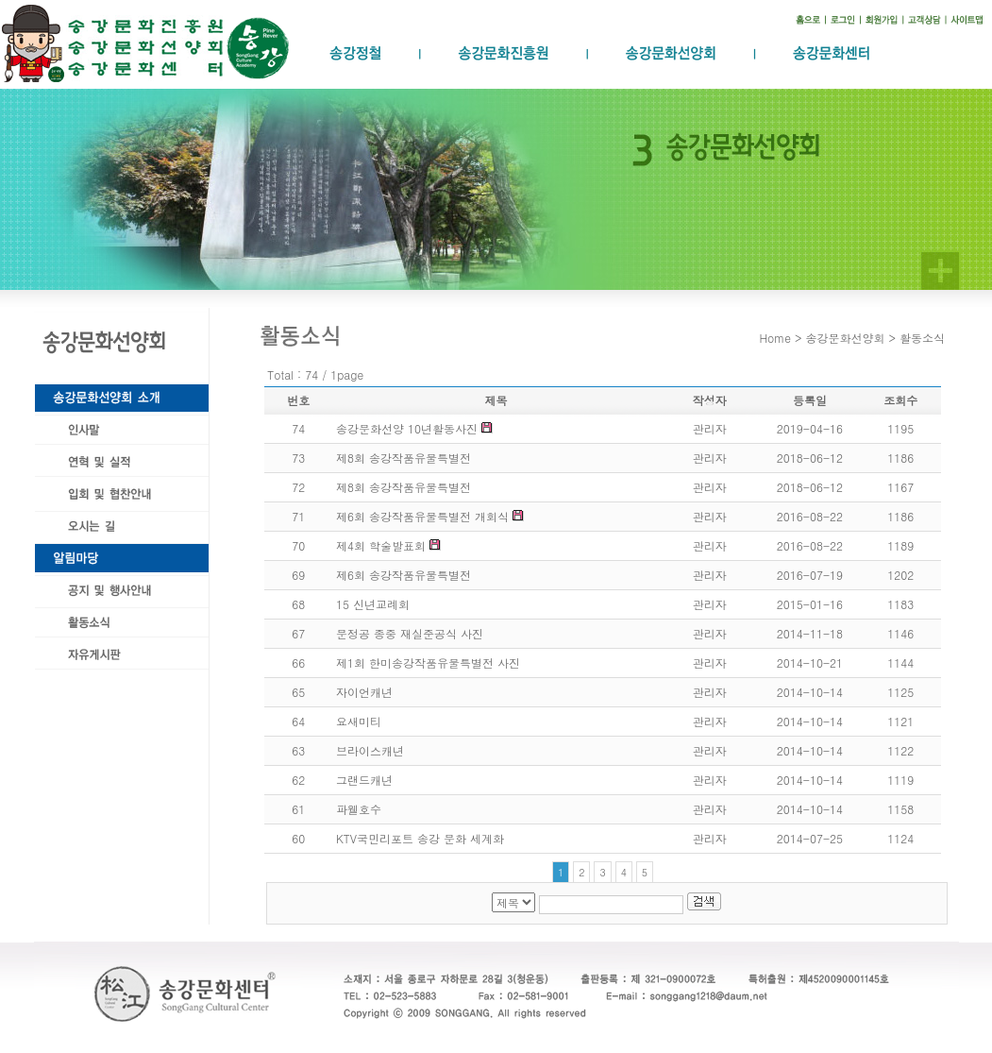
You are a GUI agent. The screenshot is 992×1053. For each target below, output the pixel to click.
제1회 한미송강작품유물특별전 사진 (428, 662)
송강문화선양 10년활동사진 (407, 428)
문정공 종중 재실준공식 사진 (409, 633)
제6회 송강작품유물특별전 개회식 (422, 516)
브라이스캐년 (370, 750)
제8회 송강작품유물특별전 (403, 458)
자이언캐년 (364, 692)
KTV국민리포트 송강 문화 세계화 (420, 838)
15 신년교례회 (373, 604)
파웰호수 (358, 809)
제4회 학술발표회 (381, 545)
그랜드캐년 (364, 780)
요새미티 (358, 721)
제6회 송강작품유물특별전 (403, 575)
